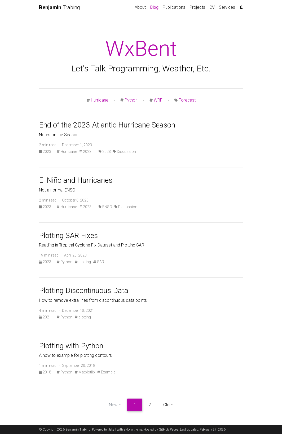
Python (131, 100)
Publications (174, 7)
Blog (155, 7)
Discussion (124, 151)
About (140, 7)
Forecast (187, 100)
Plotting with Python (71, 345)
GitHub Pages (168, 429)
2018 (45, 372)
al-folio (128, 429)
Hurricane (99, 100)
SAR (98, 262)
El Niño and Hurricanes (75, 180)
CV (212, 7)
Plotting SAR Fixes (68, 235)
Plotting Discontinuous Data (83, 290)
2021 (45, 317)
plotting (83, 262)
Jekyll (112, 429)
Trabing (59, 7)
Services (227, 7)
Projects (197, 7)
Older (168, 404)
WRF (158, 100)
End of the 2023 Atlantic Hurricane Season (107, 125)
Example (106, 372)
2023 (45, 151)
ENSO (105, 207)
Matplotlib (85, 372)
